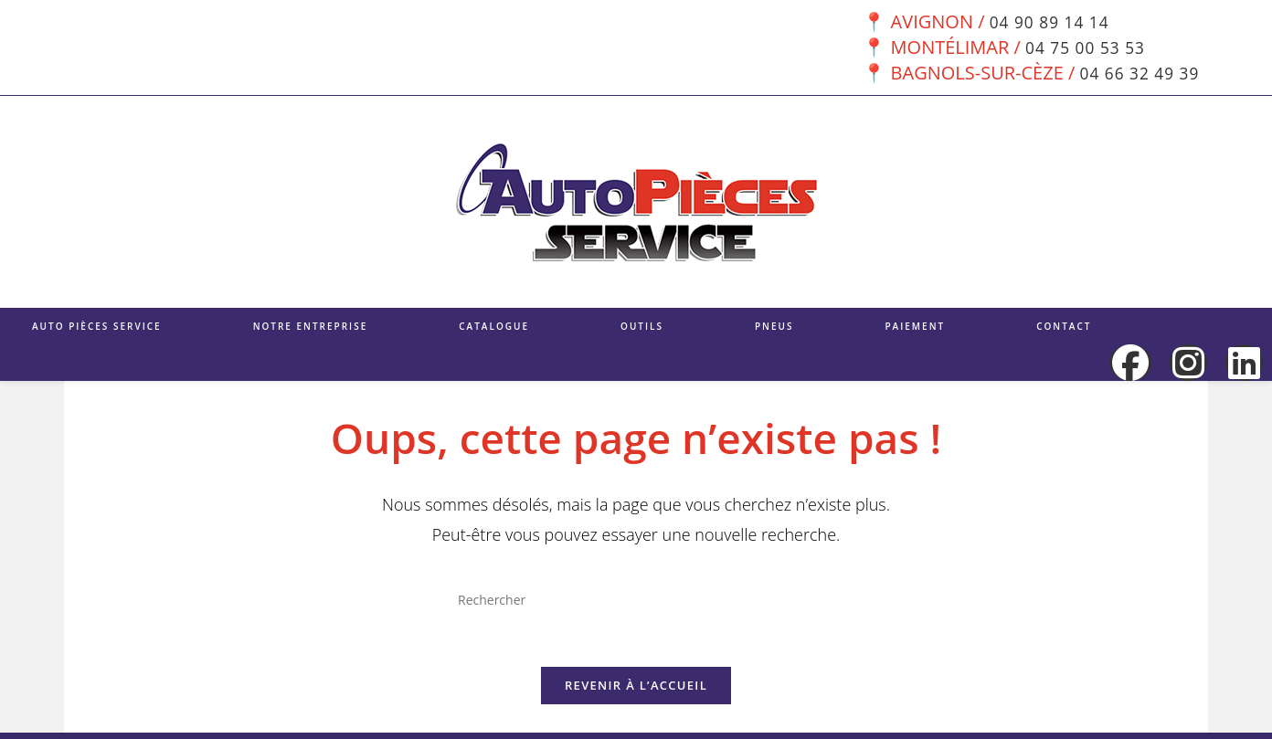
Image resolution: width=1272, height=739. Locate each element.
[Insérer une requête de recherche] (636, 599)
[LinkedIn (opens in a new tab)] (1244, 362)
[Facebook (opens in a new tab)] (1130, 362)
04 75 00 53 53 (1083, 47)
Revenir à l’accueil (636, 691)
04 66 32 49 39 (1137, 72)
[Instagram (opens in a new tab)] (1188, 362)
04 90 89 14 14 (1046, 21)
